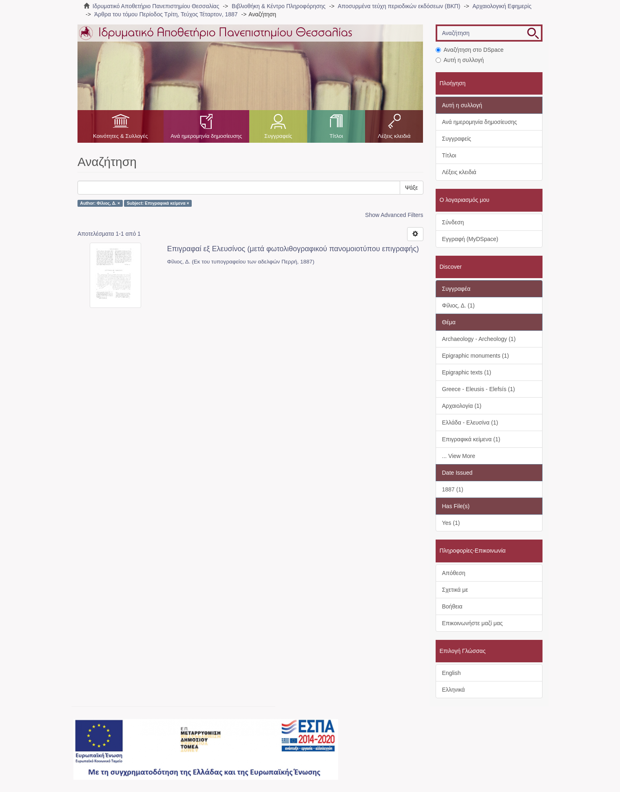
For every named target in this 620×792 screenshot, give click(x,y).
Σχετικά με (455, 589)
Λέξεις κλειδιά (394, 136)
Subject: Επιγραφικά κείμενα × (158, 203)
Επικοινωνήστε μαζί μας (472, 623)
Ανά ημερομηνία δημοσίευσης (206, 136)
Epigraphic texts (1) (467, 372)
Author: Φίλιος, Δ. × (100, 203)
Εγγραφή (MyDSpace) (470, 239)
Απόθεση (453, 573)
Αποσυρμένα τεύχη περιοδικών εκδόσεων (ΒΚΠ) (399, 6)
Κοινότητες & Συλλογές (120, 136)
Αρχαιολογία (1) (462, 406)
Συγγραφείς (278, 136)
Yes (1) (451, 523)
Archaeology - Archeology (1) (479, 339)
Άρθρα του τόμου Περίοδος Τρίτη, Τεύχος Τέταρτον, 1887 (166, 14)
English (451, 673)
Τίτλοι (336, 136)
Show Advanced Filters (394, 215)
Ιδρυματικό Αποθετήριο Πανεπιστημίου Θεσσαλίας (156, 6)
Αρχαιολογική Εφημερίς (501, 6)
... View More (458, 456)
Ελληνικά (453, 689)
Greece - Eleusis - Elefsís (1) (478, 389)
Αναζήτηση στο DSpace (470, 49)
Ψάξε (411, 187)
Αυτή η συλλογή (460, 60)
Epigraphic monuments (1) (475, 355)
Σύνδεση (453, 222)
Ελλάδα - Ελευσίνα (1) (470, 422)
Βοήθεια (452, 606)
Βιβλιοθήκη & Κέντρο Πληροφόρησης (279, 6)
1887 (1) (452, 489)
